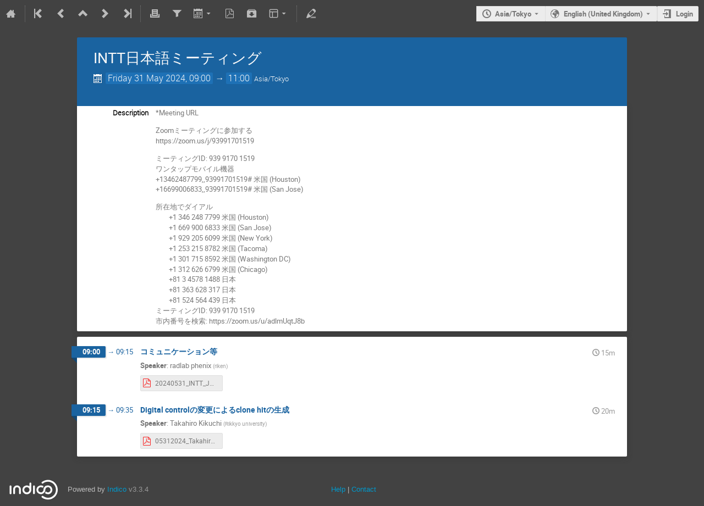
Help (338, 489)
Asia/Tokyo (513, 14)
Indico (117, 489)
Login (684, 14)
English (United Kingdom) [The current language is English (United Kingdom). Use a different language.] (603, 14)
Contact (363, 489)
